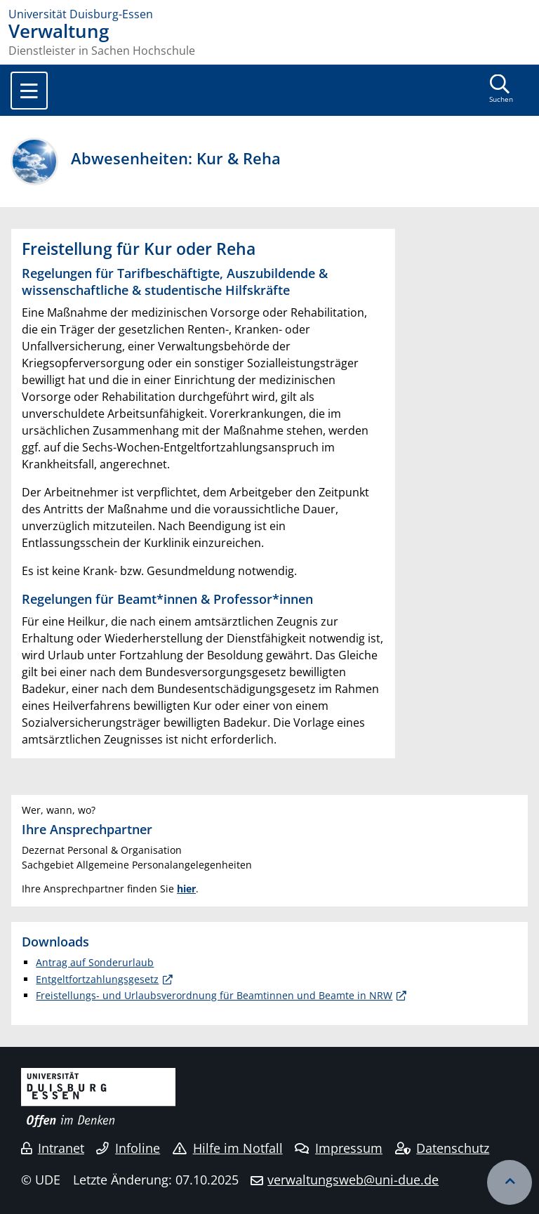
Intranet (52, 1148)
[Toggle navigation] (29, 91)
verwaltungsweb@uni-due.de (353, 1179)
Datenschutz (442, 1148)
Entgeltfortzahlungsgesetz (97, 979)
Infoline (128, 1148)
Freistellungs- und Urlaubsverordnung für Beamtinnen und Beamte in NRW (214, 995)
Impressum (338, 1148)
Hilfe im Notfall (228, 1148)
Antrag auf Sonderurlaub (95, 962)
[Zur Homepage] (269, 14)
